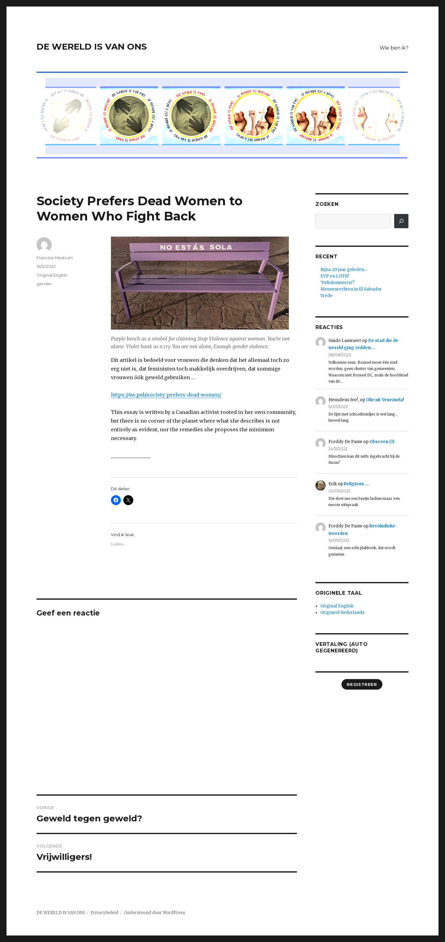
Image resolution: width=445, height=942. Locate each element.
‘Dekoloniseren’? (337, 282)
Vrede (326, 295)
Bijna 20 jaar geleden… (343, 269)
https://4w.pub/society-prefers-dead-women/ (166, 395)
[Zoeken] (401, 221)
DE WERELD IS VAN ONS (92, 46)
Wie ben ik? (394, 48)
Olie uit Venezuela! (385, 399)
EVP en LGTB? (335, 276)
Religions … (356, 484)
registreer (362, 684)
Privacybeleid (104, 912)
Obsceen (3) (381, 441)
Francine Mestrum (55, 257)
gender (44, 283)
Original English (52, 275)
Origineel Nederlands (342, 612)
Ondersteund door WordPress (154, 912)
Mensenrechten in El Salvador (351, 289)
